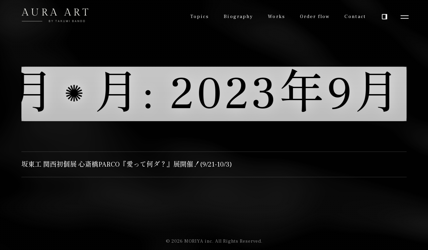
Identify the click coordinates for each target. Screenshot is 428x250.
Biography (238, 16)
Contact (355, 16)
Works (276, 16)
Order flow (315, 16)
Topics (199, 16)
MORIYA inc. (199, 241)
